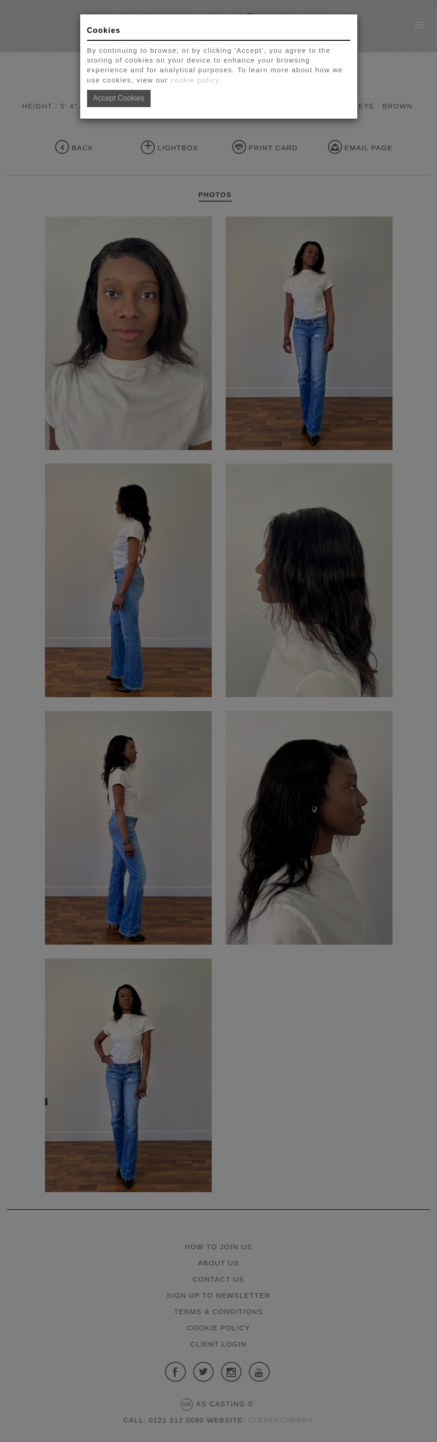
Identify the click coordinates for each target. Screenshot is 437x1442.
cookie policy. (196, 80)
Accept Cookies (119, 98)
